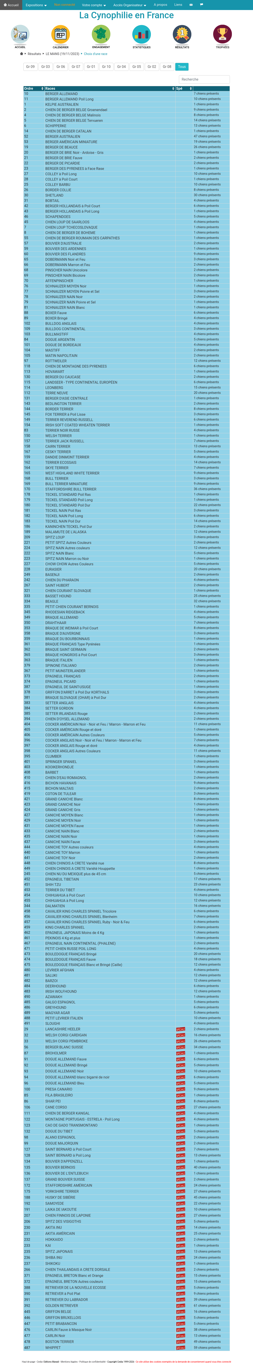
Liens (178, 5)
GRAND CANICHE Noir (63, 806)
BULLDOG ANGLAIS (61, 325)
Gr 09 (30, 68)
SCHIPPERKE (55, 127)
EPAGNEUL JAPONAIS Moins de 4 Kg (74, 934)
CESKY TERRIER (58, 453)
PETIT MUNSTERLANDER (65, 672)
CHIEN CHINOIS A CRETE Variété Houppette (80, 870)
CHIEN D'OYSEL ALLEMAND (67, 720)
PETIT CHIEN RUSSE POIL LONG (70, 950)
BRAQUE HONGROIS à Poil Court (71, 656)
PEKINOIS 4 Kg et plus (62, 939)
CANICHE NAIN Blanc (62, 832)
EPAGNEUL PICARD (60, 683)
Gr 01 (91, 68)
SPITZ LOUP (55, 539)
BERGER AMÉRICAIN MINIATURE (71, 143)
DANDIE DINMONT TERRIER (67, 458)
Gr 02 (152, 68)
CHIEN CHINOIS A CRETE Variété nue (74, 865)
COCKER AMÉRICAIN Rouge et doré (73, 731)
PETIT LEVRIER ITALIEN (64, 1019)
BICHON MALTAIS (59, 790)
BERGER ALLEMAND (61, 95)
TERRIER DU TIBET (60, 891)
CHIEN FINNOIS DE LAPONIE (68, 1217)
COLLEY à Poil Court (61, 181)
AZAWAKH (53, 998)
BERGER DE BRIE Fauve (63, 159)
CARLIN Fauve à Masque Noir (68, 1331)
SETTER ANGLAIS (59, 704)
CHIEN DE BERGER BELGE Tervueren (74, 122)
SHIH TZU (53, 886)
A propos (160, 5)
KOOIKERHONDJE (59, 768)
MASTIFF (52, 352)
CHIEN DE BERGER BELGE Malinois (73, 116)
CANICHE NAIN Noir (61, 838)
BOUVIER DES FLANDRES (65, 255)
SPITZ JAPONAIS (59, 1253)
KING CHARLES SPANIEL (65, 929)
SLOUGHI (52, 1025)
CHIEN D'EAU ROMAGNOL (66, 779)
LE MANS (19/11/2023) (60, 55)
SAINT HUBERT (57, 587)
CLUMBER (53, 758)
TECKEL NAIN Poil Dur (63, 523)
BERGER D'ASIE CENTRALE (66, 400)
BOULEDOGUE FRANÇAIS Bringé (71, 955)
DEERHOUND (55, 987)
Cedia (39, 1362)
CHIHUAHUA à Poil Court (65, 897)
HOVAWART (54, 373)
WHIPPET (53, 1349)
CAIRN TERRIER (57, 448)
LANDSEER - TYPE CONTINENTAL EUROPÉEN (81, 384)
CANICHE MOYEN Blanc (64, 816)
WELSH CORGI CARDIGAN (66, 1037)
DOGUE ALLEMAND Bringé (66, 1067)
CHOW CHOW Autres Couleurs (69, 565)
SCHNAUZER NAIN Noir (64, 298)
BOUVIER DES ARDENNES (65, 250)
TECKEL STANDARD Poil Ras (68, 496)
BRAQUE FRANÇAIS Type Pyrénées (72, 645)
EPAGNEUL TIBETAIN (62, 881)
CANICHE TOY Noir (60, 859)
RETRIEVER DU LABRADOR (66, 1301)
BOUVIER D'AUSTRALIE (63, 245)
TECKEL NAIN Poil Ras (63, 512)
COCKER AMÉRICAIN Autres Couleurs (75, 736)
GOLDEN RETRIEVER (61, 1307)
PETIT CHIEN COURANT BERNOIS (72, 608)
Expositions (36, 5)
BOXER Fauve (56, 314)
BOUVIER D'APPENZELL (64, 1163)
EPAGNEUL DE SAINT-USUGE (68, 688)
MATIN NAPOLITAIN (61, 357)
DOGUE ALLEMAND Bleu (64, 1085)
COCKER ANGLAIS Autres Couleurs (73, 752)
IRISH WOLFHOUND (61, 993)
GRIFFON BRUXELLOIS (63, 1319)
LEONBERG (54, 389)
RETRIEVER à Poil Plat (62, 1295)
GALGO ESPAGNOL (60, 1003)
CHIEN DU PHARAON (62, 581)
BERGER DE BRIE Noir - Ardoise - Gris (74, 154)
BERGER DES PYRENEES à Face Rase (74, 170)
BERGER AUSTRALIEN (62, 138)
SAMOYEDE (54, 1205)
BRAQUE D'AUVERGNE (63, 635)
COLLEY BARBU (57, 186)
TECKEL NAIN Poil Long (64, 517)
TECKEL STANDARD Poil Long (69, 501)
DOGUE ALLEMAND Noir (64, 1073)
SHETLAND (54, 197)
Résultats (32, 55)
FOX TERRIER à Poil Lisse (65, 416)
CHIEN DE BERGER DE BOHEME (70, 234)
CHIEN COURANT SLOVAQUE (68, 592)
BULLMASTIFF (56, 336)
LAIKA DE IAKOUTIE (61, 1211)
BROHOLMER (56, 1055)
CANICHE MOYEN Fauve (64, 827)
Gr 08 (167, 68)
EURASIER (53, 571)
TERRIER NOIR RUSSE (62, 432)
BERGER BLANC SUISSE (64, 1049)
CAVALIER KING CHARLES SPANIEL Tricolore (80, 913)
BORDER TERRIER (59, 410)
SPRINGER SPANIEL (61, 763)
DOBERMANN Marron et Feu (67, 266)
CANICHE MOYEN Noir (63, 822)
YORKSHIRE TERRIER (62, 1193)
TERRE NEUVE (56, 394)
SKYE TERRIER (57, 469)
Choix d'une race (93, 55)
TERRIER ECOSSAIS (60, 464)
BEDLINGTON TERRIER (63, 405)
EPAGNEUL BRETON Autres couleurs (74, 1283)
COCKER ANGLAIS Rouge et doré (71, 747)
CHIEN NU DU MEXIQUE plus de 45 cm (75, 875)
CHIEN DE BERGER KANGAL (67, 1115)
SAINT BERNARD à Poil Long (68, 1157)
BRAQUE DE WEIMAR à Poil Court (71, 629)
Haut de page (28, 1362)
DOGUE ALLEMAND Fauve (66, 1061)
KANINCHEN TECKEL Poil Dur (68, 528)
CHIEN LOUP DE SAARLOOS (67, 223)
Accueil (11, 5)
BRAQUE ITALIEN (59, 661)
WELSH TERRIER (58, 437)
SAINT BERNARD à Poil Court (68, 1151)
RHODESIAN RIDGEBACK (65, 613)
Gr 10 (106, 68)
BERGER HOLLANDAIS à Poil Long (72, 213)
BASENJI (52, 576)
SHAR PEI (53, 1103)
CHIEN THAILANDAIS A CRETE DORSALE (77, 1271)
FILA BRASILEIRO (59, 1097)
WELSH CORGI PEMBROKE (66, 1043)
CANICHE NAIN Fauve (62, 843)
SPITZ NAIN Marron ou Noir (67, 560)
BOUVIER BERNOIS (60, 1169)
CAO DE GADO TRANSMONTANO (71, 1127)
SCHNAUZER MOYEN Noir (66, 287)
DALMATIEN (55, 907)
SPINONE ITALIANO (61, 667)
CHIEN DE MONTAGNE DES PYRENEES (76, 368)
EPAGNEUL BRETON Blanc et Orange (74, 1277)
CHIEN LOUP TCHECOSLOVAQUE (71, 229)
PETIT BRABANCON (61, 1325)
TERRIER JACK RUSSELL (64, 442)
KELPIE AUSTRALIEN (62, 106)
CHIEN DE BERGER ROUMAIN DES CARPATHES (82, 239)
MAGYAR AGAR (57, 1014)
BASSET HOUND (58, 597)
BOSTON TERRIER (59, 1343)
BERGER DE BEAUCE (61, 148)
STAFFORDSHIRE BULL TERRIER (70, 490)
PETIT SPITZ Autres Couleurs (68, 544)
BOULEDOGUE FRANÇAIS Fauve (70, 961)
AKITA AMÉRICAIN (60, 1235)
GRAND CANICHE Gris (62, 811)
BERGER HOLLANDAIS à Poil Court (72, 207)
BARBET (52, 774)
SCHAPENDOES (58, 218)
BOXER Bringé (56, 319)
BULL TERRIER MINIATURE (66, 485)
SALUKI (51, 977)
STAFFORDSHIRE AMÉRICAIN (68, 1187)
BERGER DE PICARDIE (62, 165)
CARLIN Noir (55, 1337)
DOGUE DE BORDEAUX (63, 346)
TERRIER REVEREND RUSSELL (69, 421)
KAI (48, 1247)
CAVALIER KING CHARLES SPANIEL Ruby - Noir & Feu (87, 923)
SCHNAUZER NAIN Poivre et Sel (70, 303)
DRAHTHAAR (55, 624)
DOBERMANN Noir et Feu (65, 261)
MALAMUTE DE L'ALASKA (65, 533)
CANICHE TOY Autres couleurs (69, 848)
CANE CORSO (56, 1109)
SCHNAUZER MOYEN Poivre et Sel (72, 293)
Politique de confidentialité (92, 1362)
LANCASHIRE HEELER (62, 1031)
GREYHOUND (55, 1009)
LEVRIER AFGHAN (59, 971)
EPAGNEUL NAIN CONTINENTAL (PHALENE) (80, 945)
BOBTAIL (52, 202)
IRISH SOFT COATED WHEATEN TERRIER (77, 426)
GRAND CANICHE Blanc (64, 800)
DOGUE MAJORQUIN (61, 1145)
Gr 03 (45, 68)
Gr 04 (121, 68)
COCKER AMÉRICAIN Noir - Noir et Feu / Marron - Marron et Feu (95, 726)
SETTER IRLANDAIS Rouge (66, 715)
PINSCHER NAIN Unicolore (66, 271)
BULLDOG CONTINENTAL (65, 330)
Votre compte (94, 5)
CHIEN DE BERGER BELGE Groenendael (76, 111)
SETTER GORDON (59, 710)
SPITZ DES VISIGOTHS (63, 1223)
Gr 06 (61, 68)
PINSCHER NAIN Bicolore (65, 277)
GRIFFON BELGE (58, 1313)
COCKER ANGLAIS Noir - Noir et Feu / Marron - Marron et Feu (93, 742)
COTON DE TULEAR (60, 795)
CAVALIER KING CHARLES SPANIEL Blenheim (81, 918)
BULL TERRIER (56, 480)
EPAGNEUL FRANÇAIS (63, 677)
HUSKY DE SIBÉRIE (60, 1199)
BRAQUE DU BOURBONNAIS (67, 640)
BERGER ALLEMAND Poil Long (69, 100)
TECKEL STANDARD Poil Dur (67, 507)
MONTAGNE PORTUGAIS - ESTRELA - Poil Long (82, 1121)
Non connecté (64, 5)
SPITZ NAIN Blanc (59, 555)
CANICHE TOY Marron (62, 854)
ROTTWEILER (56, 362)
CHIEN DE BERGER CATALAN (68, 132)
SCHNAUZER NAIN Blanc (65, 309)
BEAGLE (51, 603)
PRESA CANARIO (58, 1091)
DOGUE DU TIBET (59, 1133)
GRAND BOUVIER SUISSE (65, 1181)
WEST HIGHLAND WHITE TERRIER (72, 474)
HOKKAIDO (54, 1241)
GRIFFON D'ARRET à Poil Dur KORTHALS (77, 694)
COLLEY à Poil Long (61, 175)
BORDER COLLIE (58, 191)
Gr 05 (136, 68)
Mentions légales (69, 1362)
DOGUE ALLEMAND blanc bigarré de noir (77, 1079)
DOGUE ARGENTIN (60, 341)
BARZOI (51, 982)
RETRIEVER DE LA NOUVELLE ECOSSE (75, 1289)
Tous (182, 68)
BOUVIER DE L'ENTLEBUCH (67, 1175)
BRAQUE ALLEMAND (61, 619)
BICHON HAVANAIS (61, 784)
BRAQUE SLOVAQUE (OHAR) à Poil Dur (75, 699)
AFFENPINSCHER (59, 282)
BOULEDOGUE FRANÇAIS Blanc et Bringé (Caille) (83, 966)
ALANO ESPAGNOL (60, 1139)
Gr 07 (76, 68)
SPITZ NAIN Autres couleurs (67, 549)
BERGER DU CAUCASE (63, 378)
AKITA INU (53, 1229)
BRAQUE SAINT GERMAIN (65, 651)
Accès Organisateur (130, 5)
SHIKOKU (52, 1265)
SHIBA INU (53, 1259)
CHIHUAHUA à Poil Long (64, 902)
